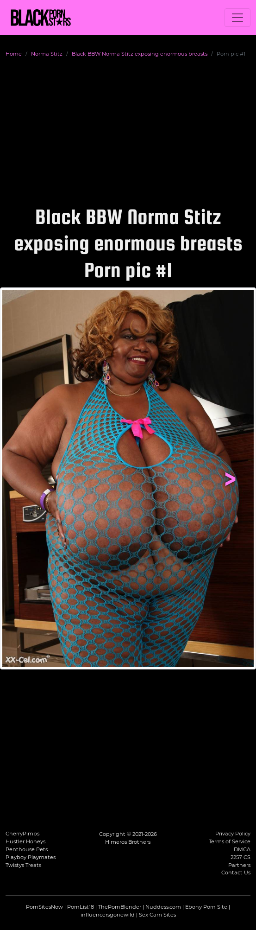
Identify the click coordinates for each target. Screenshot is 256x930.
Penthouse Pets (27, 849)
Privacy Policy (232, 833)
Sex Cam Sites (157, 914)
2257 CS (240, 857)
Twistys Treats (23, 865)
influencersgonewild (108, 914)
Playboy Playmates (31, 857)
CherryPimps (22, 833)
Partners (239, 865)
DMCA (242, 849)
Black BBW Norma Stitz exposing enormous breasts (139, 54)
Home (14, 54)
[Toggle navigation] (237, 17)
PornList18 (80, 907)
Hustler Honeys (25, 841)
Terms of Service (229, 841)
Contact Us (235, 872)
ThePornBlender (119, 907)
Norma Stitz (46, 54)
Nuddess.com (163, 907)
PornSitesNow (44, 907)
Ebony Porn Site (206, 907)
